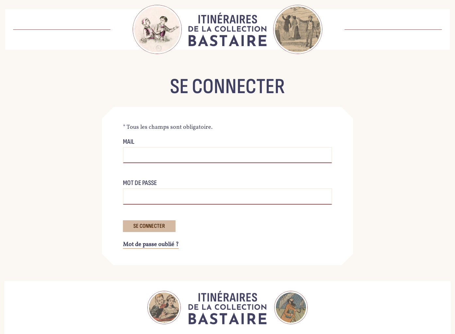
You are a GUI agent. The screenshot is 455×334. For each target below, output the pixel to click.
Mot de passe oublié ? (151, 245)
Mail (128, 142)
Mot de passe (140, 183)
